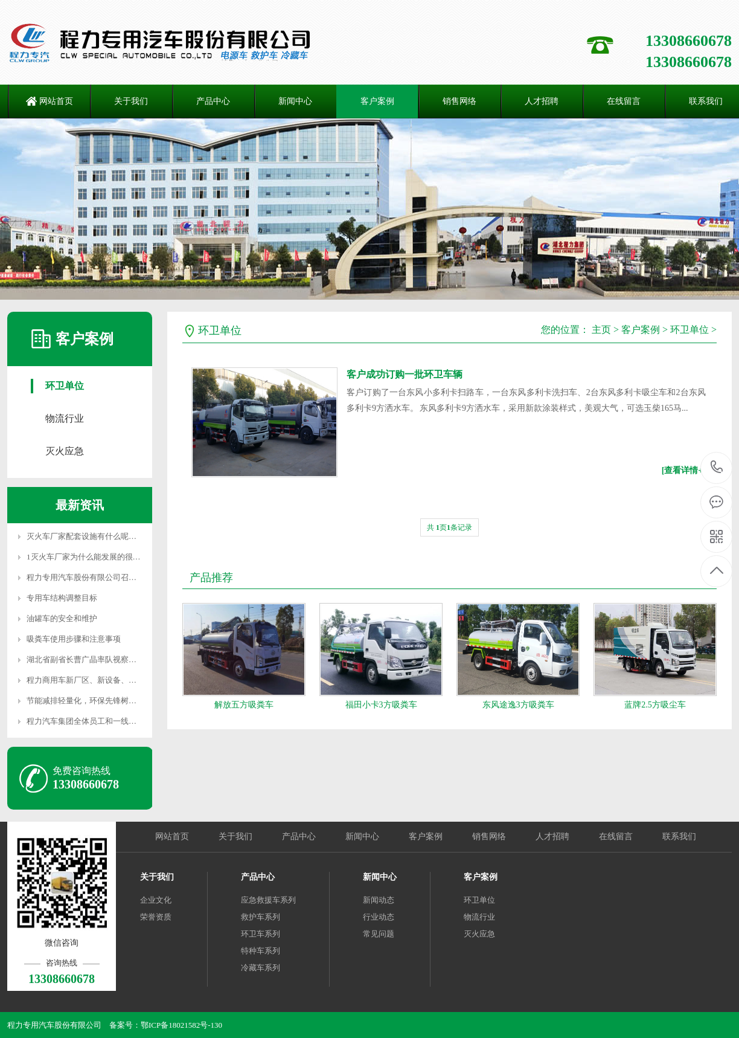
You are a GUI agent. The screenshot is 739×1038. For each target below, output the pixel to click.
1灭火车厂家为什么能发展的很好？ (88, 556)
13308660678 (717, 467)
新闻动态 (378, 899)
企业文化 (155, 899)
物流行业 (64, 418)
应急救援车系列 (268, 899)
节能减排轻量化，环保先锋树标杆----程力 (98, 700)
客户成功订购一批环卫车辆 (404, 374)
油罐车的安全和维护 (62, 618)
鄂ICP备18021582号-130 (181, 1025)
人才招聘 (541, 101)
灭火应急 (64, 451)
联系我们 (679, 836)
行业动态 (378, 916)
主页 (601, 329)
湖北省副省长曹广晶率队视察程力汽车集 (97, 659)
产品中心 (213, 101)
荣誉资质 (155, 916)
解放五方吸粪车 (244, 704)
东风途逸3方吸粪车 (518, 704)
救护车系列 (260, 916)
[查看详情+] (684, 470)
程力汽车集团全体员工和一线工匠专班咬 (97, 721)
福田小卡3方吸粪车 (381, 704)
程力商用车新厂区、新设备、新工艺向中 (97, 680)
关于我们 (131, 101)
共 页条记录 (449, 527)
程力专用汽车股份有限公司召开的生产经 (97, 577)
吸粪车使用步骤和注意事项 (74, 638)
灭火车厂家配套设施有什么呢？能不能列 (97, 536)
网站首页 (56, 101)
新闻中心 (295, 101)
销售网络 (459, 101)
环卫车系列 (260, 933)
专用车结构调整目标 (62, 597)
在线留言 (624, 101)
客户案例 (377, 101)
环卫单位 (64, 386)
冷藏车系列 (260, 967)
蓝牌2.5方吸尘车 (655, 704)
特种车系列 (260, 950)
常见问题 (378, 933)
